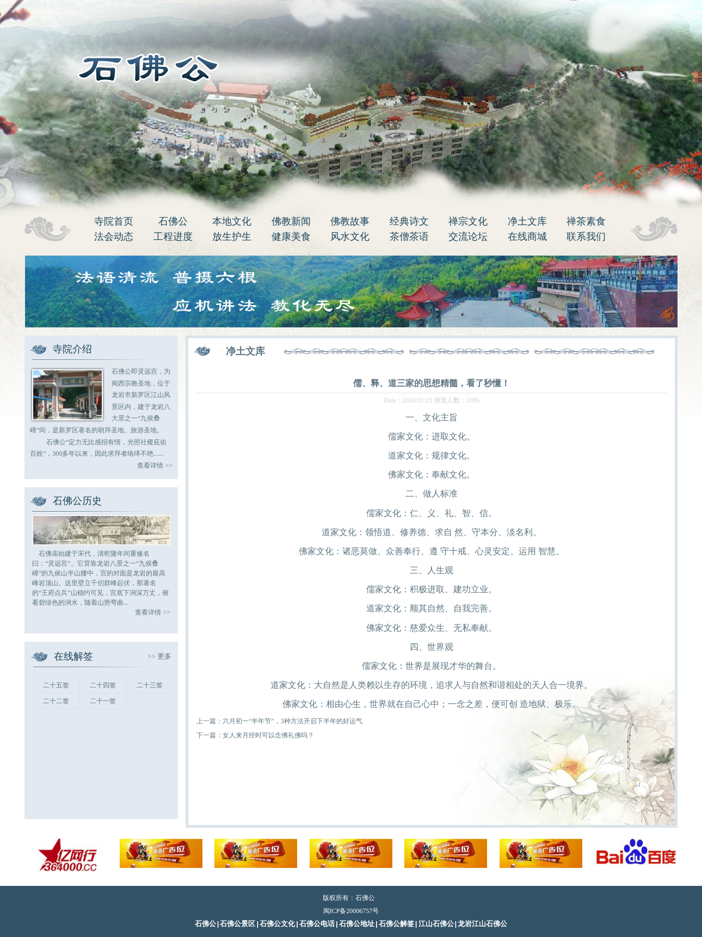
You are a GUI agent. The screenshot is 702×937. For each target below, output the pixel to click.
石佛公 (173, 221)
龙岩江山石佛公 (482, 924)
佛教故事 (350, 221)
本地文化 (231, 221)
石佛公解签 (396, 924)
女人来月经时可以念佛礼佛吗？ (268, 735)
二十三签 (150, 685)
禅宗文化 (468, 221)
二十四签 (103, 685)
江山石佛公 (436, 924)
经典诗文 (409, 221)
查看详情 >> (155, 465)
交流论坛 (468, 236)
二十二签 (56, 701)
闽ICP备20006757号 (351, 911)
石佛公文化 (277, 924)
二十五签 (56, 685)
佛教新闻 (291, 221)
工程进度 (173, 236)
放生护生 (231, 236)
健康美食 (291, 236)
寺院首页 (113, 221)
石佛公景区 (237, 924)
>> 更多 (159, 656)
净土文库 (527, 221)
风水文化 (350, 236)
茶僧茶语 (409, 236)
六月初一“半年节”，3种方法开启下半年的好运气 (292, 721)
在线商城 (527, 236)
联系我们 (586, 236)
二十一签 (103, 701)
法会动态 (113, 236)
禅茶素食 (586, 221)
